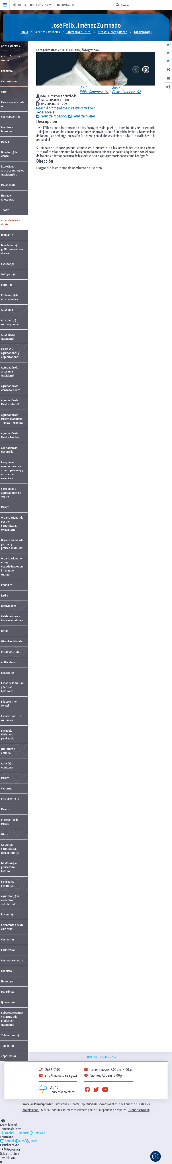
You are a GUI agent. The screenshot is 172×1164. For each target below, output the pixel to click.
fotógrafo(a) (143, 32)
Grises (31, 1141)
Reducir (22, 1133)
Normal (7, 1141)
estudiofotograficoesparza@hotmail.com (65, 108)
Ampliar (7, 1133)
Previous (135, 69)
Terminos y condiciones (100, 1056)
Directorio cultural (78, 32)
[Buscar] (117, 5)
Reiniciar (37, 1133)
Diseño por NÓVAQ (139, 1110)
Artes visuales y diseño (112, 32)
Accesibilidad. (31, 1110)
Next (145, 69)
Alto (19, 1141)
